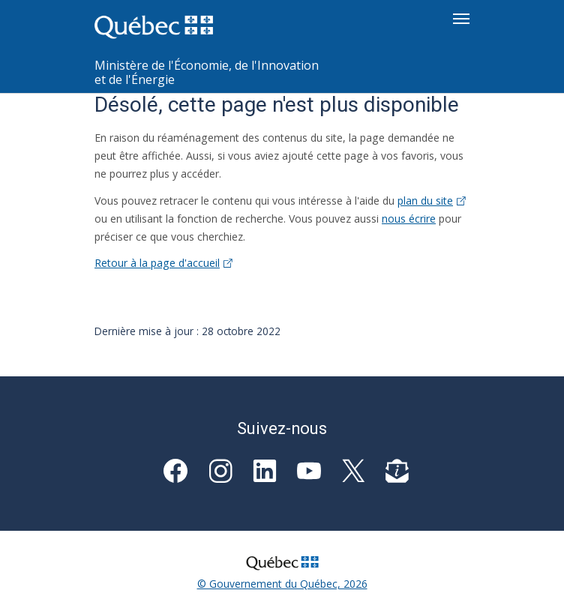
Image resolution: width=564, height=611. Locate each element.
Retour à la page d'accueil (163, 263)
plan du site (432, 200)
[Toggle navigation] (461, 18)
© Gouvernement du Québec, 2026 (282, 584)
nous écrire (409, 218)
